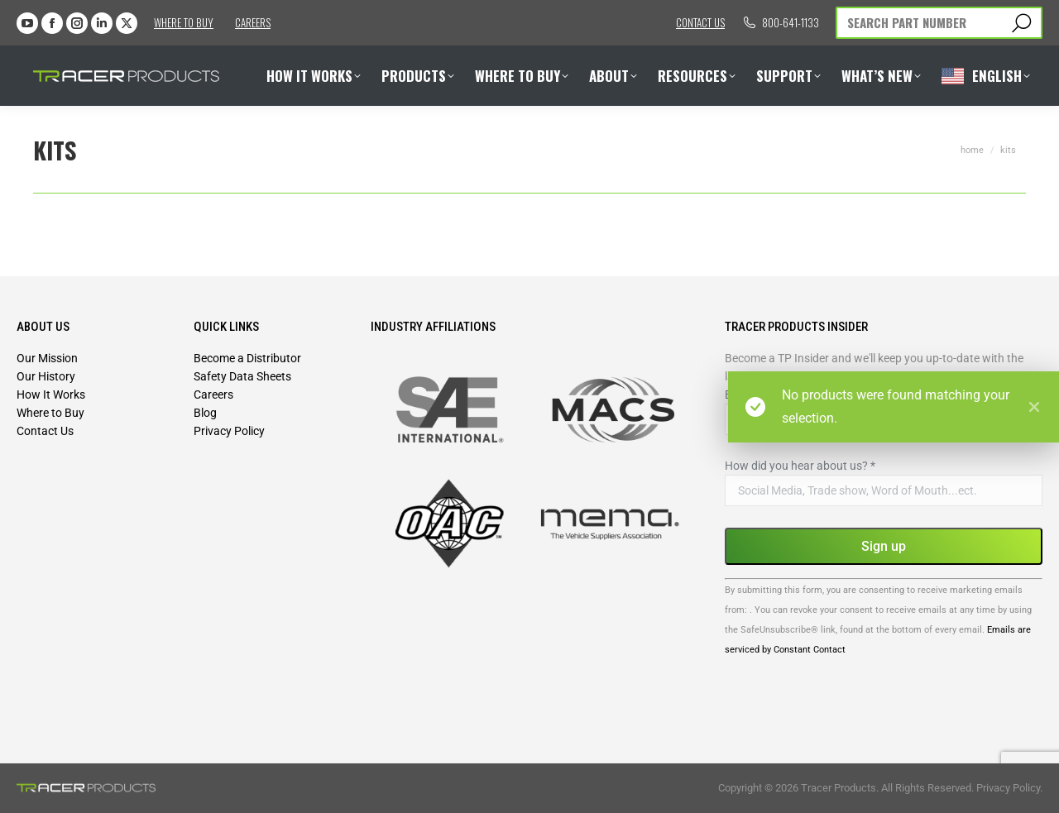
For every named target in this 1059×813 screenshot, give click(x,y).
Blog (205, 412)
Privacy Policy (229, 431)
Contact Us (45, 431)
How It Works (51, 394)
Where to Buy (183, 22)
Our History (46, 376)
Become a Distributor (247, 358)
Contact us (700, 22)
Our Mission (47, 358)
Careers (253, 22)
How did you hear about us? (800, 465)
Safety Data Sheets (242, 376)
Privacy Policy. (1009, 788)
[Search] (939, 23)
